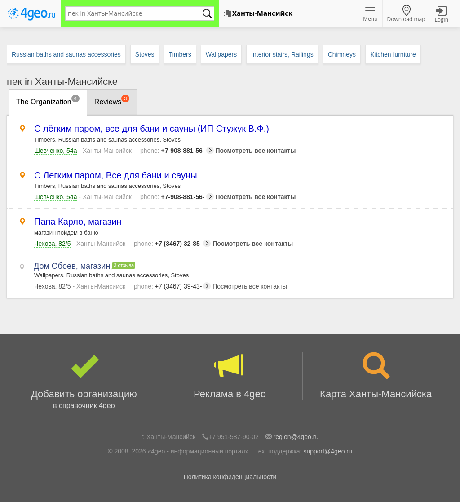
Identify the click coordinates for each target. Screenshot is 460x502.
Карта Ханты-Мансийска (376, 376)
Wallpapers (221, 54)
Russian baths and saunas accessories (66, 54)
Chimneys (342, 54)
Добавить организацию (84, 382)
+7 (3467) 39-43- (172, 286)
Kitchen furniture (393, 54)
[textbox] (135, 13)
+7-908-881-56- (177, 150)
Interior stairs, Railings (282, 54)
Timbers (180, 54)
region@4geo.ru (296, 436)
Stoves (145, 54)
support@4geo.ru (327, 451)
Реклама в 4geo (230, 376)
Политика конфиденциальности (230, 476)
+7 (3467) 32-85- (172, 243)
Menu (370, 14)
